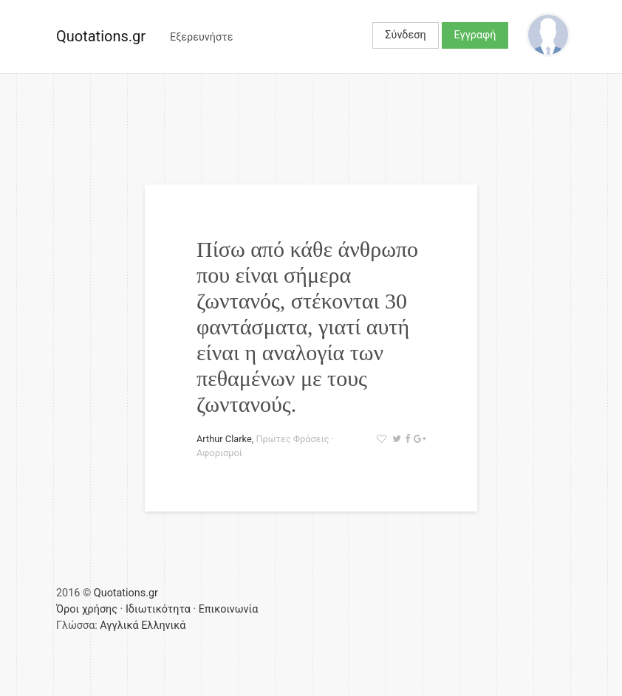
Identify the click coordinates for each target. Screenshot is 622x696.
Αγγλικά (119, 625)
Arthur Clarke (224, 438)
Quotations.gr (101, 36)
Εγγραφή (475, 35)
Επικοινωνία (229, 609)
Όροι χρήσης (86, 609)
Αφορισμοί (219, 452)
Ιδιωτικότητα (158, 609)
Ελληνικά (163, 625)
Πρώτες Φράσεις (292, 438)
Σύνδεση (405, 35)
